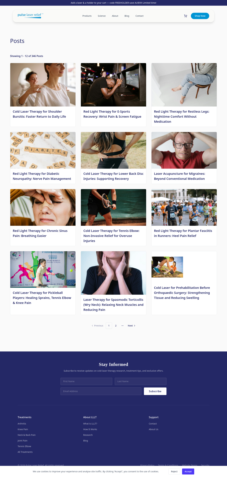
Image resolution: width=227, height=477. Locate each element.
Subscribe (155, 391)
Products (87, 15)
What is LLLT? (90, 423)
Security (205, 465)
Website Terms (189, 465)
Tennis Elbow (24, 446)
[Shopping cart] (185, 16)
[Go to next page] (132, 326)
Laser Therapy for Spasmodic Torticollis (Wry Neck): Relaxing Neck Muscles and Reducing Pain (113, 304)
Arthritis (22, 423)
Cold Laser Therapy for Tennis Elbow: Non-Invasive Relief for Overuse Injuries (111, 236)
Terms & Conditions (168, 465)
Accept (188, 471)
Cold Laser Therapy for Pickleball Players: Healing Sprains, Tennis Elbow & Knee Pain (42, 298)
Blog (127, 15)
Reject (174, 471)
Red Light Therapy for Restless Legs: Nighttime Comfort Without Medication (181, 116)
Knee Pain (23, 429)
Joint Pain (22, 440)
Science (102, 15)
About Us (153, 429)
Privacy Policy (147, 465)
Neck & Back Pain (27, 434)
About (115, 15)
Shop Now (200, 15)
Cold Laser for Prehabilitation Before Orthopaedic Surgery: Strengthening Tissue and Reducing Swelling (182, 293)
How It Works (90, 429)
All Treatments (25, 451)
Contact (140, 15)
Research (88, 434)
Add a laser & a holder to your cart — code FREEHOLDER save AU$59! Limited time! (113, 2)
